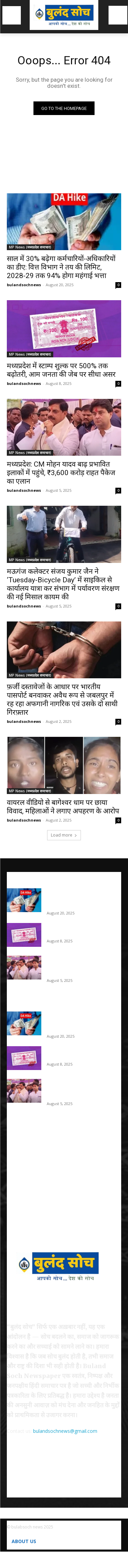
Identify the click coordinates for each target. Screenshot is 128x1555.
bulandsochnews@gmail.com (65, 1431)
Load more (64, 835)
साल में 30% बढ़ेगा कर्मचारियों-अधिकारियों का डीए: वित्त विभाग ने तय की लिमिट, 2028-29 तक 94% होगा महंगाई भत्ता (61, 267)
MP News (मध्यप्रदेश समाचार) (30, 247)
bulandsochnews (24, 284)
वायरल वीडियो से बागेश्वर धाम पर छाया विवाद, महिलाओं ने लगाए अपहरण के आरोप (63, 806)
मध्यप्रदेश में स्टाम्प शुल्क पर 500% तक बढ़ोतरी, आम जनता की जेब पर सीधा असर (61, 370)
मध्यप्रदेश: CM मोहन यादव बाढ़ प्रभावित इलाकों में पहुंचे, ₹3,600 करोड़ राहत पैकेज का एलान (61, 472)
